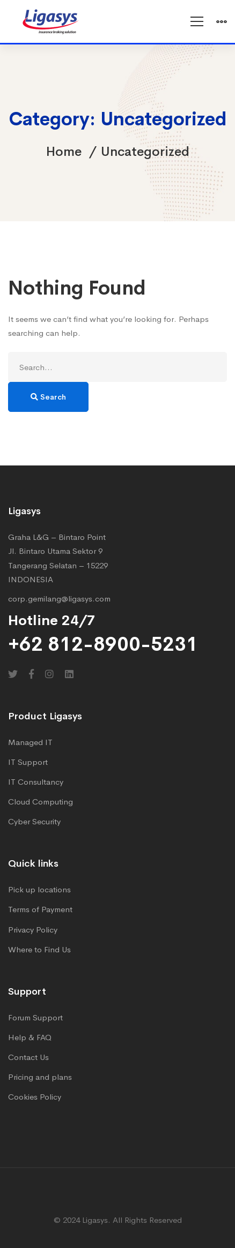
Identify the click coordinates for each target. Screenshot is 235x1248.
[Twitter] (13, 673)
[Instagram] (49, 673)
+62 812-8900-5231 (103, 644)
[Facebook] (31, 673)
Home (64, 152)
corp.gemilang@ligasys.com (59, 598)
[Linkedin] (69, 673)
